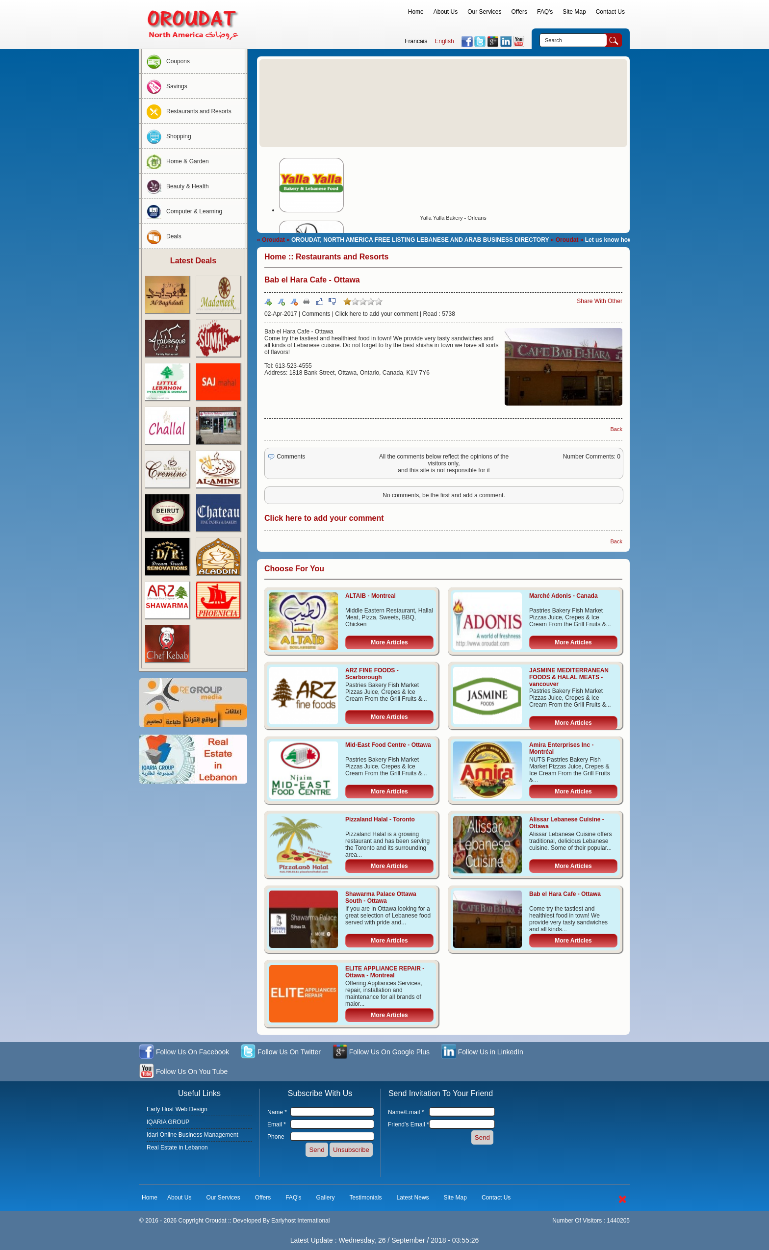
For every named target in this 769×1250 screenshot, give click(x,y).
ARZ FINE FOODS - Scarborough (372, 674)
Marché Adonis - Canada (563, 595)
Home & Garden (175, 161)
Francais (416, 41)
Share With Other (599, 301)
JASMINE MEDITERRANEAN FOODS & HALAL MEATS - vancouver (569, 677)
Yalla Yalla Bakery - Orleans (453, 218)
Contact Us (610, 11)
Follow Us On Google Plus (381, 1052)
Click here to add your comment (376, 313)
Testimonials (366, 1197)
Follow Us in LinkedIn (482, 1052)
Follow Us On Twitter (281, 1052)
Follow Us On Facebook (184, 1052)
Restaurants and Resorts (186, 111)
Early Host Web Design (177, 1109)
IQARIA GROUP (168, 1122)
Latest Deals (193, 260)
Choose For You (294, 568)
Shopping (166, 136)
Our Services (484, 11)
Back (616, 429)
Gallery (325, 1197)
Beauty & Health (175, 186)
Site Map (574, 11)
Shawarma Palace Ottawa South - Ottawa (380, 897)
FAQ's (545, 11)
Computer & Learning (182, 211)
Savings (164, 86)
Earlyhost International (300, 1220)
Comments (316, 313)
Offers (519, 11)
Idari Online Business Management (192, 1134)
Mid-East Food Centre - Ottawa (388, 744)
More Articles (389, 642)
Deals (161, 236)
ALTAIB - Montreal (370, 595)
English (444, 41)
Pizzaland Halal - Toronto (380, 819)
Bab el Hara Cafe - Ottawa (565, 894)
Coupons (166, 61)
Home (416, 11)
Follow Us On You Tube (183, 1072)
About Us (446, 11)
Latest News (413, 1197)
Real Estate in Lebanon (177, 1147)
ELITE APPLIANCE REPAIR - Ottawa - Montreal (384, 972)
